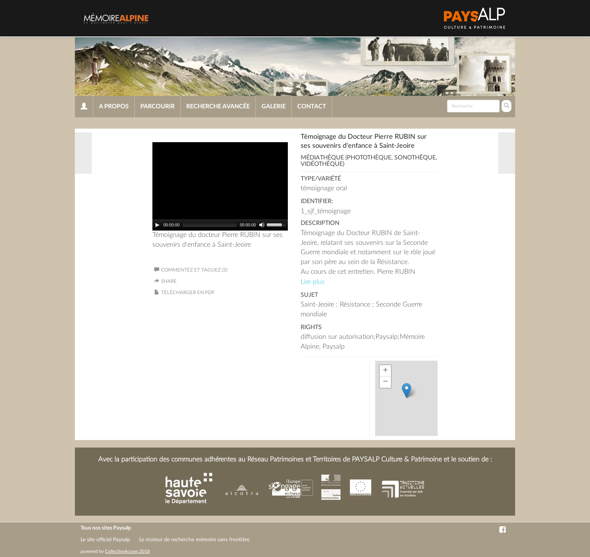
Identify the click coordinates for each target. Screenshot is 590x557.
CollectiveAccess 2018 (127, 551)
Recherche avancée (218, 106)
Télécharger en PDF (187, 292)
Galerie (274, 106)
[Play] (157, 225)
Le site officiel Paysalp (105, 539)
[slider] (209, 225)
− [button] (385, 382)
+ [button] (385, 370)
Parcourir (157, 106)
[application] (220, 186)
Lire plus (313, 282)
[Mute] (262, 225)
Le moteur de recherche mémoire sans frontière (194, 539)
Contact (311, 106)
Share (169, 281)
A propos (114, 106)
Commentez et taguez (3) (190, 270)
